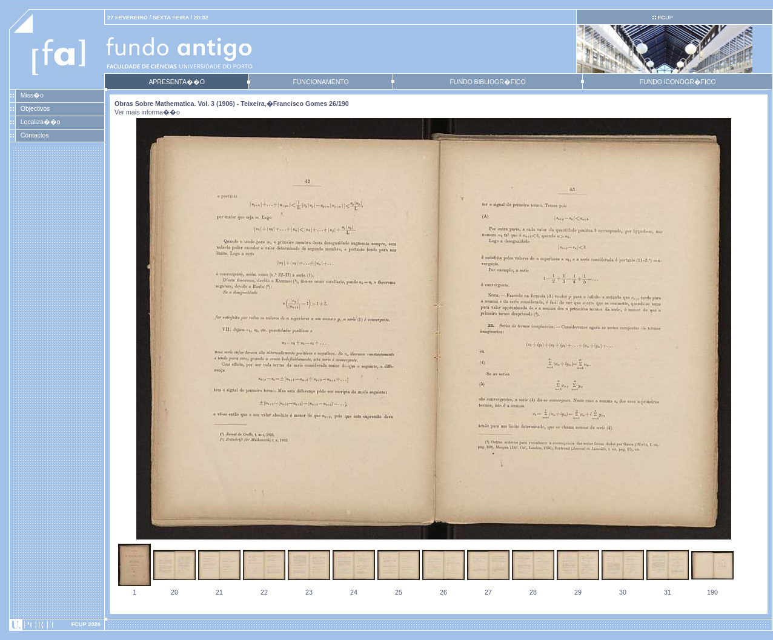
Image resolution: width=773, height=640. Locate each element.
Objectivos (35, 108)
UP (664, 18)
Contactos (35, 135)
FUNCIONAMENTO (320, 81)
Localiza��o (41, 121)
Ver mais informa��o (147, 112)
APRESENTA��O (176, 81)
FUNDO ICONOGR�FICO (678, 81)
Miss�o (32, 95)
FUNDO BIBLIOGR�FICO (487, 81)
